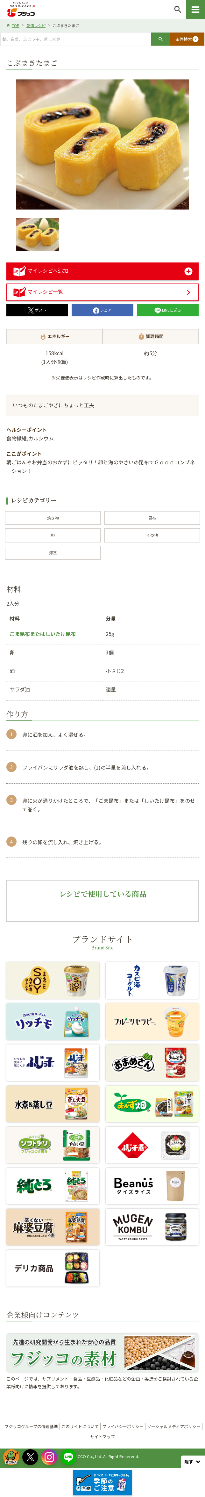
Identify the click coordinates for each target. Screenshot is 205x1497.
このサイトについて (80, 1426)
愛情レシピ (36, 25)
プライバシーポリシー (123, 1426)
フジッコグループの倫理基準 (31, 1426)
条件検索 (187, 39)
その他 (152, 535)
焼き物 (53, 517)
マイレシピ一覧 (38, 291)
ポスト (37, 310)
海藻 (53, 552)
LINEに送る (167, 310)
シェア (102, 310)
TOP (15, 25)
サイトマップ (102, 1437)
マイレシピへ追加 (40, 270)
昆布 (152, 517)
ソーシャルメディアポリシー (174, 1426)
